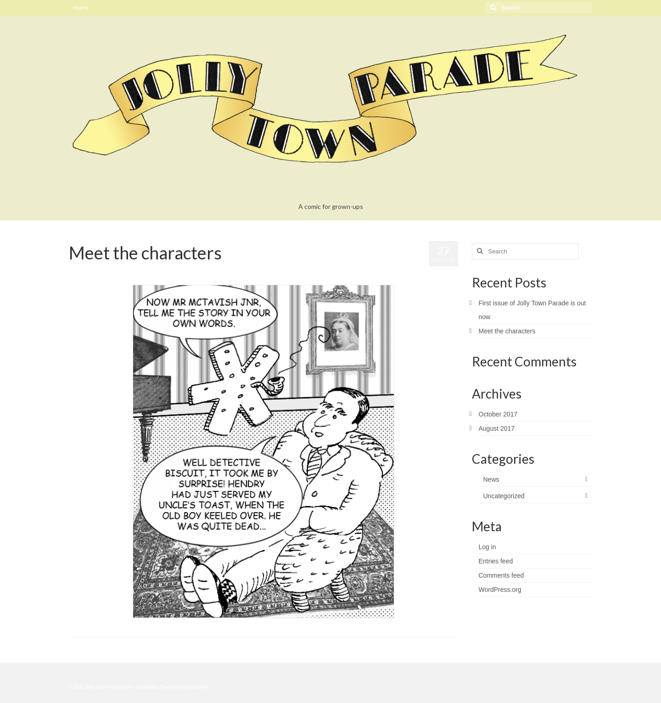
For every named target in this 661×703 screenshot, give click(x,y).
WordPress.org (500, 589)
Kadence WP (194, 687)
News (491, 479)
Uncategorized (161, 271)
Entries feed (496, 561)
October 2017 (498, 414)
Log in (487, 547)
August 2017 (497, 428)
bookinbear (93, 271)
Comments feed (501, 575)
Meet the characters (507, 331)
